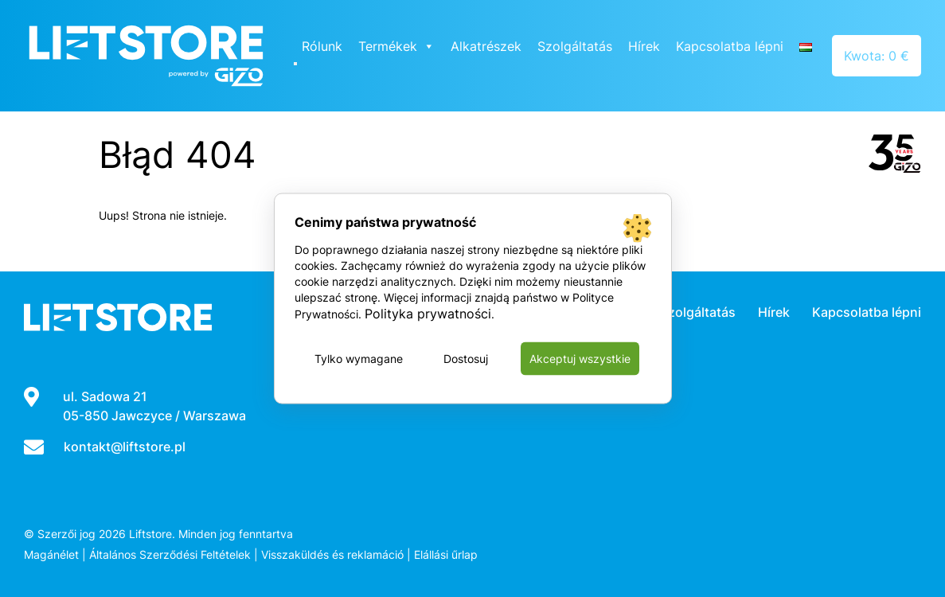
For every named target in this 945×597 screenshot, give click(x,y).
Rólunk (322, 46)
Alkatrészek (486, 46)
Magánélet (51, 554)
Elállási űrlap (446, 554)
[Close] (295, 63)
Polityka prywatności (428, 314)
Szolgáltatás (574, 46)
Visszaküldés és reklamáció (332, 554)
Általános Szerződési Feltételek (170, 554)
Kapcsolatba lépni (729, 46)
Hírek (644, 46)
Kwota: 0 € (876, 56)
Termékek (396, 46)
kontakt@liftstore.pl (124, 447)
